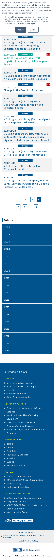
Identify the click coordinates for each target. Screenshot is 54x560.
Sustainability (13, 483)
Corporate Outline (16, 501)
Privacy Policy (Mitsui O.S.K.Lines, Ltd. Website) (23, 536)
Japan (9, 447)
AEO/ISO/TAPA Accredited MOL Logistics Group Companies (27, 507)
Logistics (11, 390)
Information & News (15, 371)
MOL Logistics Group (17, 512)
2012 (7, 329)
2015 (7, 307)
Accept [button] (21, 29)
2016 (7, 300)
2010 (7, 343)
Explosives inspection (18, 487)
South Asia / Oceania (17, 454)
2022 (7, 256)
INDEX (9, 444)
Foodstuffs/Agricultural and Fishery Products (25, 431)
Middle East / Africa (16, 465)
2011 (6, 336)
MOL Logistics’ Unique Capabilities (24, 479)
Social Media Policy (27, 541)
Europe (10, 461)
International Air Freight (19, 382)
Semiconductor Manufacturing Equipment (22, 417)
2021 (7, 263)
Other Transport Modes (18, 397)
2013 (7, 321)
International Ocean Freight (21, 386)
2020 (7, 271)
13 (36, 207)
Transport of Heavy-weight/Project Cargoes (25, 410)
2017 (6, 292)
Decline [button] (33, 29)
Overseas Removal (16, 393)
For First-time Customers (20, 476)
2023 (7, 249)
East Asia (11, 451)
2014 (7, 314)
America (10, 458)
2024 (7, 241)
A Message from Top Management (24, 497)
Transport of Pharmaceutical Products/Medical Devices (21, 424)
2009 (7, 350)
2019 (7, 278)
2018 (7, 285)
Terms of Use (28, 532)
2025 (7, 234)
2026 (7, 227)
